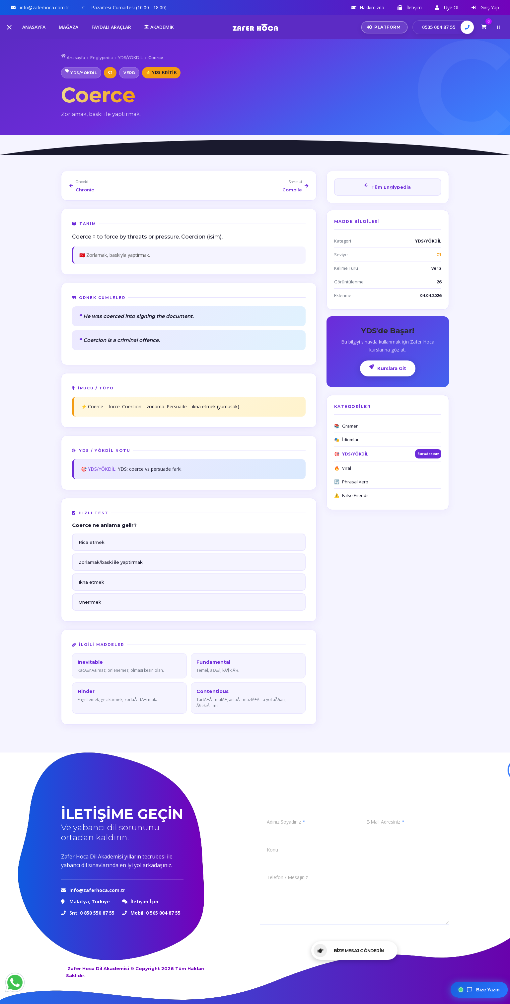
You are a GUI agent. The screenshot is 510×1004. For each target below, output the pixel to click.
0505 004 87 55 (438, 27)
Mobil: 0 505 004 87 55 (155, 913)
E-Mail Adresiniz (383, 822)
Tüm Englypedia (387, 186)
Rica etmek (92, 542)
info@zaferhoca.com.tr (97, 890)
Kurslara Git (387, 367)
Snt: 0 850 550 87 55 (91, 913)
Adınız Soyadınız (284, 822)
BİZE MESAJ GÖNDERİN (349, 950)
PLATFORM (384, 27)
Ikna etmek (91, 582)
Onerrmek (90, 602)
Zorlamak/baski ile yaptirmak (111, 562)
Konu (272, 850)
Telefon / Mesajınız (287, 877)
